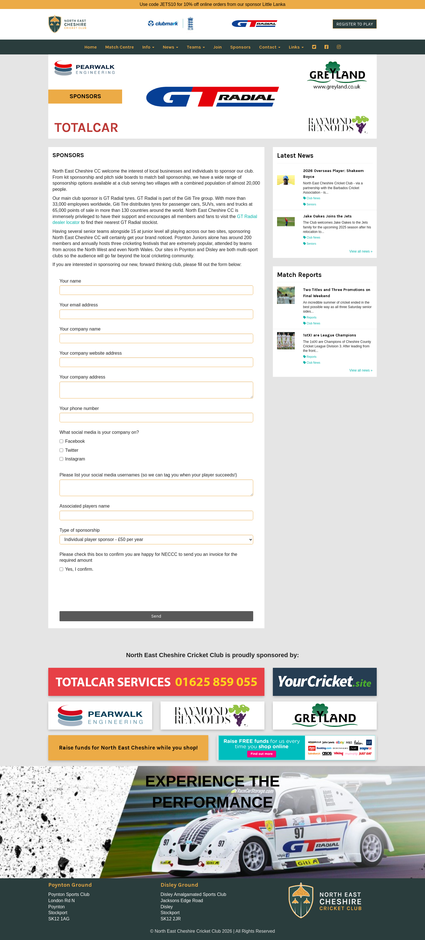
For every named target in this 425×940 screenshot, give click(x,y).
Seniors (309, 204)
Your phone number (79, 408)
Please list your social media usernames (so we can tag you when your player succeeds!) (148, 475)
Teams (196, 47)
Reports (310, 317)
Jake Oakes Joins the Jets (327, 216)
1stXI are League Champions (329, 335)
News (170, 47)
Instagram (72, 459)
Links (296, 47)
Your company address (82, 377)
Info (148, 47)
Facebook (72, 441)
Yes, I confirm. (76, 569)
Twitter (69, 450)
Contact (269, 47)
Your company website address (91, 353)
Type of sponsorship (80, 530)
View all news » (361, 251)
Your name (70, 281)
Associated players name (85, 506)
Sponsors (240, 47)
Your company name (80, 329)
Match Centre (119, 47)
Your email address (79, 304)
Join (217, 47)
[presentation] (102, 593)
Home (90, 47)
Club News (311, 198)
